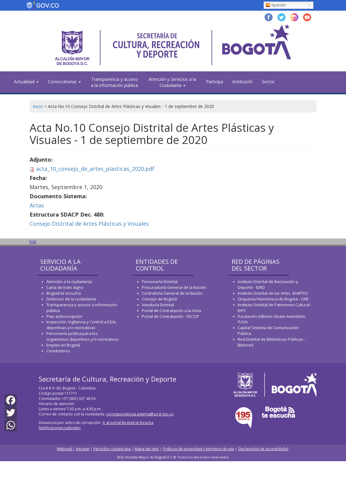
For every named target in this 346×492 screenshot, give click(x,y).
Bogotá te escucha (63, 293)
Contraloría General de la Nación (172, 293)
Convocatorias (64, 81)
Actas (37, 205)
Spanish (275, 5)
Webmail (65, 448)
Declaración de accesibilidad (263, 448)
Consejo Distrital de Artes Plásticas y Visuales (89, 223)
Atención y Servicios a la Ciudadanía (172, 82)
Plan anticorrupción (64, 316)
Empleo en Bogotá (63, 345)
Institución (242, 81)
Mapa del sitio (147, 448)
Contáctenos (58, 351)
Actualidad (26, 81)
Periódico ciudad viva (112, 448)
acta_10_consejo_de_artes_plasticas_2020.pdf (95, 168)
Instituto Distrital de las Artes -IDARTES (273, 293)
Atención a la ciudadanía (69, 281)
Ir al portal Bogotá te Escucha (128, 422)
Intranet (82, 448)
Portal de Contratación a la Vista (171, 310)
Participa (214, 81)
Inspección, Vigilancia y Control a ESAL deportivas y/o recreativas (81, 324)
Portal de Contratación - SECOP (170, 316)
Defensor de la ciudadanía (71, 299)
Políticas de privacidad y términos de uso (198, 448)
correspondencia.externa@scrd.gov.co (140, 414)
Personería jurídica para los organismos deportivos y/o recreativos (82, 336)
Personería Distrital (160, 281)
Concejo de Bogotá (159, 299)
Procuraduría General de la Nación (174, 287)
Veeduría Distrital (158, 304)
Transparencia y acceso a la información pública (114, 82)
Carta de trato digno (65, 287)
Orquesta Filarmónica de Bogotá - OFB (273, 299)
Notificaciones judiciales (60, 427)
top (33, 241)
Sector (268, 81)
